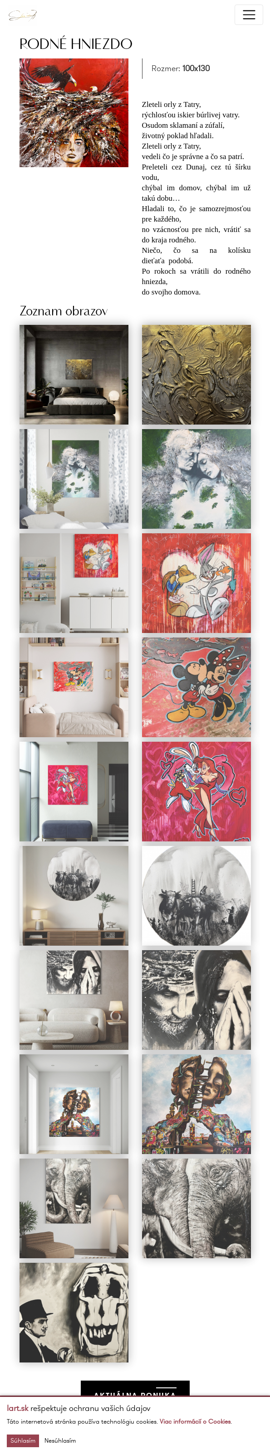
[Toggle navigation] (249, 15)
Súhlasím (22, 1440)
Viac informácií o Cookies (195, 1421)
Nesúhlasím (60, 1440)
